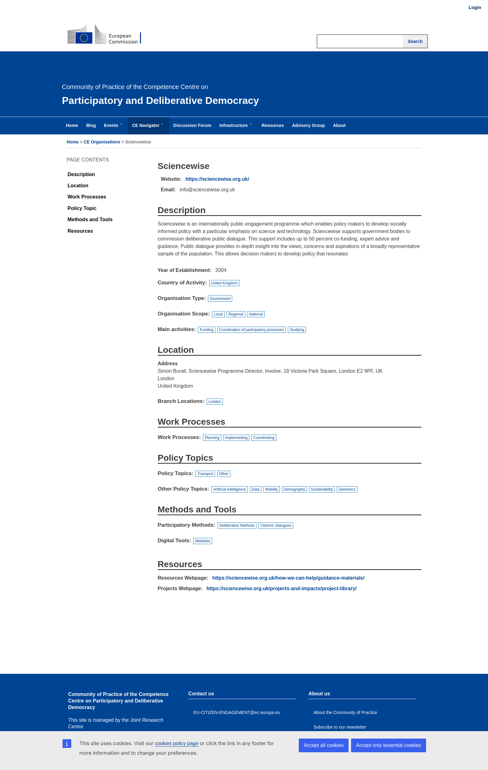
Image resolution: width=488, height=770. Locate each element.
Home (73, 141)
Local (218, 314)
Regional (235, 314)
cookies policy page (176, 743)
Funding (206, 330)
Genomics (347, 489)
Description (81, 174)
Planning (212, 438)
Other (223, 474)
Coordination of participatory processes (251, 330)
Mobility (271, 489)
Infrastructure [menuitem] (234, 128)
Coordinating (263, 438)
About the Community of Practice (345, 712)
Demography (294, 489)
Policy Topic (82, 208)
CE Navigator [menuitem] (147, 128)
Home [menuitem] (72, 125)
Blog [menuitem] (91, 125)
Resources (80, 231)
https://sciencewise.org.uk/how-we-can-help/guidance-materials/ (288, 578)
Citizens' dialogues (275, 525)
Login (475, 7)
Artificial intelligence (229, 489)
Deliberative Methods (237, 525)
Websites (202, 541)
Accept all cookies (324, 745)
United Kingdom (224, 283)
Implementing (236, 438)
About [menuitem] (339, 125)
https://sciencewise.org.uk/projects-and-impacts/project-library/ (281, 588)
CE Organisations (102, 141)
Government (220, 298)
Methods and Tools (90, 219)
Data (256, 489)
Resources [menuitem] (273, 125)
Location (78, 185)
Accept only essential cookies (388, 745)
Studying (297, 330)
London (215, 401)
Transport (205, 474)
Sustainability (322, 489)
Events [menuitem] (112, 128)
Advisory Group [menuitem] (308, 125)
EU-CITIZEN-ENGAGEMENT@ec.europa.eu (236, 712)
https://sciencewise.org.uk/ (217, 179)
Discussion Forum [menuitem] (192, 125)
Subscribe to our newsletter (339, 727)
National (256, 314)
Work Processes (87, 196)
